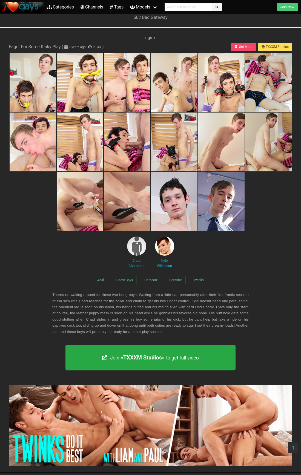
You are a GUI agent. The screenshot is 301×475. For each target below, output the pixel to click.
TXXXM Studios (275, 47)
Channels (92, 7)
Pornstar (175, 280)
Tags (117, 7)
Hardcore (151, 280)
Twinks (198, 280)
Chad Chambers (136, 252)
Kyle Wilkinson (164, 252)
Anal (100, 280)
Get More (243, 47)
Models (140, 7)
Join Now (287, 7)
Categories (60, 7)
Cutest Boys (124, 280)
